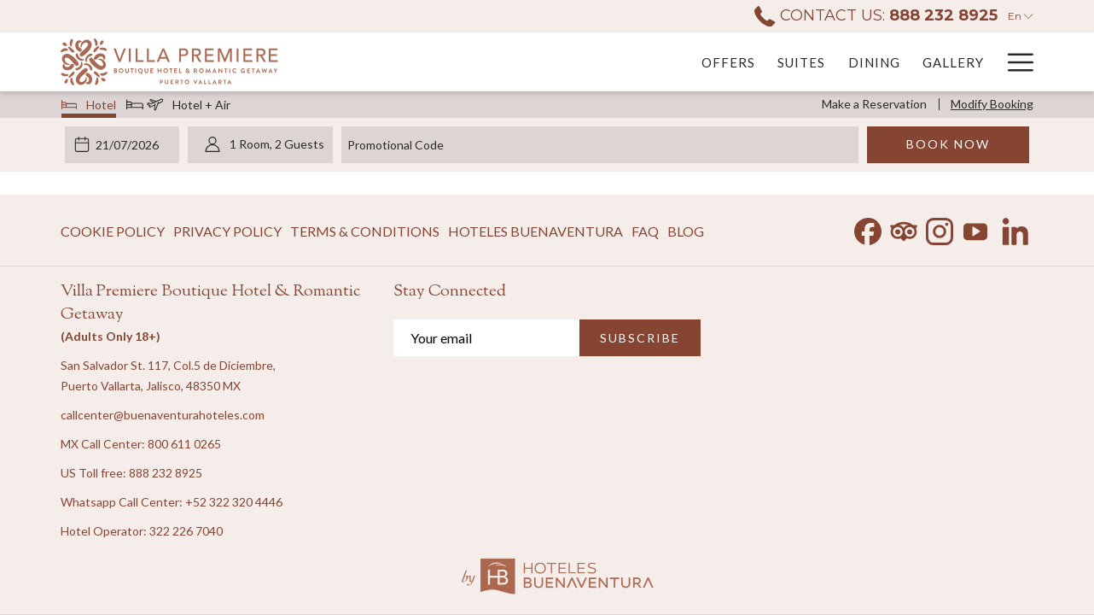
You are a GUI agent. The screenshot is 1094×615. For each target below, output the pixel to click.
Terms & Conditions (364, 231)
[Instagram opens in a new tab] (939, 227)
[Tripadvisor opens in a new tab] (903, 227)
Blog (685, 231)
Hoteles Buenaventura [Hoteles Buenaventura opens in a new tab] (535, 234)
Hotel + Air (178, 107)
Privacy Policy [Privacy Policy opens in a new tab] (227, 234)
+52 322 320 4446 (233, 502)
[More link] (1014, 61)
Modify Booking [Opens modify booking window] (992, 104)
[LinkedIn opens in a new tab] (1015, 227)
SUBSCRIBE (640, 338)
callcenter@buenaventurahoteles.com (163, 414)
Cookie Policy (113, 231)
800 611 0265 (184, 443)
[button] (130, 144)
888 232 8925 (165, 473)
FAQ (645, 231)
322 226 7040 (186, 531)
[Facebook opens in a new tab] (868, 227)
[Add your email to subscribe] (486, 337)
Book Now (948, 144)
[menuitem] (529, 61)
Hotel (89, 107)
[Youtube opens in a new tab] (975, 227)
